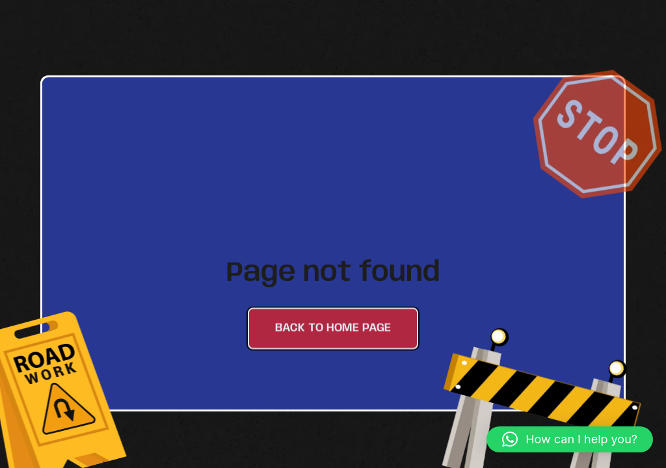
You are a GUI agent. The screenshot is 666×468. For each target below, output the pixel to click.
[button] (569, 439)
